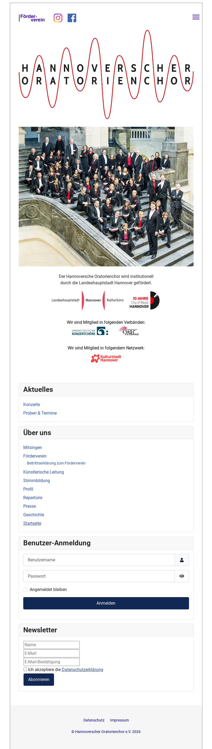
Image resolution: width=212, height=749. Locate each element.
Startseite (32, 523)
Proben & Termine (40, 413)
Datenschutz (94, 720)
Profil (28, 489)
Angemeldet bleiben (48, 589)
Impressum (119, 720)
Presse (29, 506)
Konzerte (31, 404)
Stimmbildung (36, 480)
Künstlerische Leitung (43, 472)
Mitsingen (32, 447)
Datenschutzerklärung (82, 669)
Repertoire (32, 497)
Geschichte (33, 514)
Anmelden (106, 603)
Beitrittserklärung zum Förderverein (56, 463)
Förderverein (35, 456)
